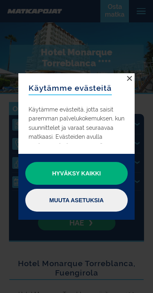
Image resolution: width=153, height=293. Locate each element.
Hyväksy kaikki (76, 173)
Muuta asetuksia (76, 200)
